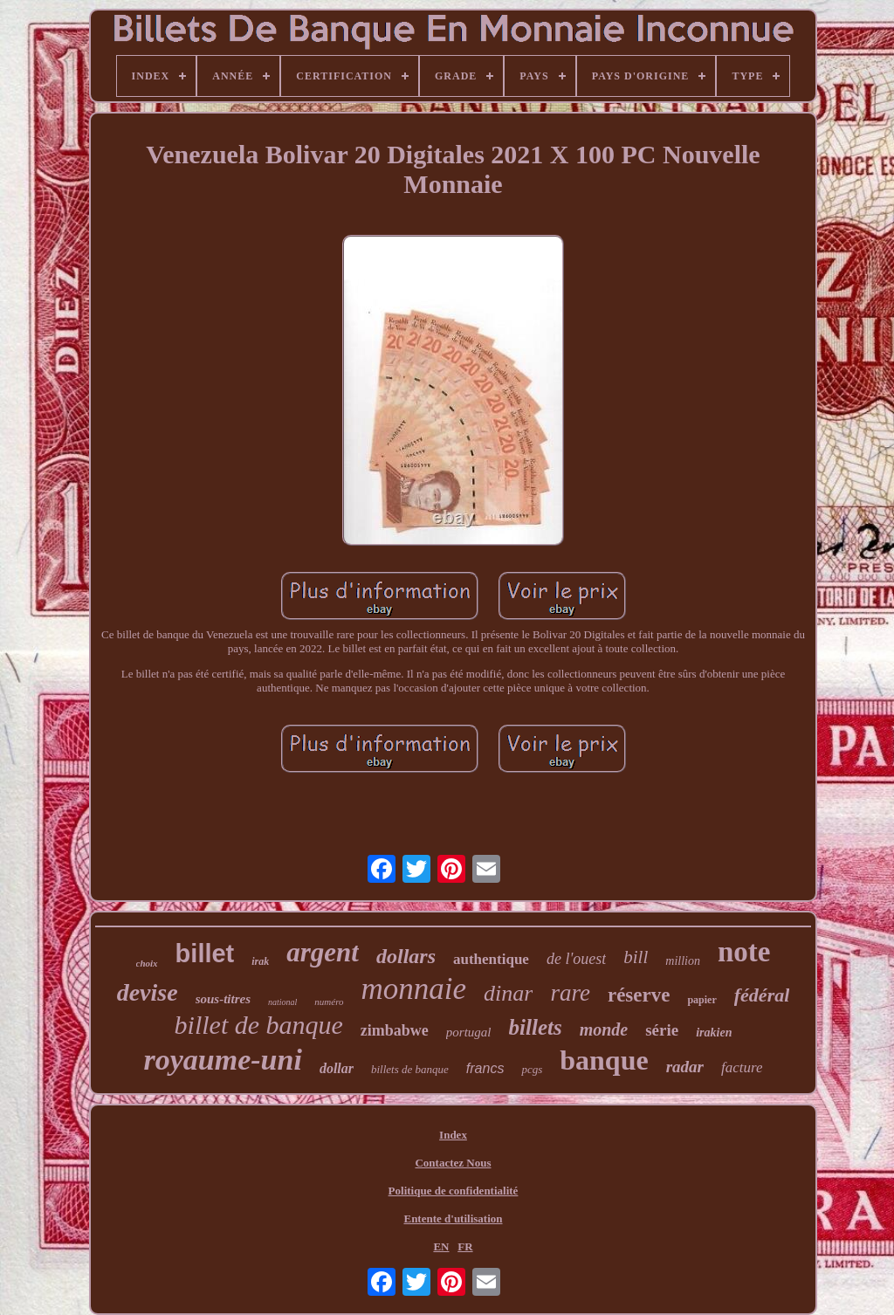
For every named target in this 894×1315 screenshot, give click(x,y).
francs (485, 1068)
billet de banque (259, 1024)
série (661, 1030)
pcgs (531, 1069)
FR (464, 1246)
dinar (508, 993)
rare (570, 993)
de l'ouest (576, 958)
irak (260, 961)
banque (604, 1060)
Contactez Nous (453, 1162)
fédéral (762, 995)
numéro (328, 1001)
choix (147, 963)
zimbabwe (395, 1030)
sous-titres (223, 999)
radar (685, 1066)
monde (604, 1029)
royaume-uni (223, 1059)
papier (701, 1000)
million (682, 960)
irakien (714, 1032)
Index (453, 1134)
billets (535, 1027)
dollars (406, 956)
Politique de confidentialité (454, 1190)
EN (441, 1246)
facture (742, 1067)
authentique (491, 959)
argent (322, 952)
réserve (639, 995)
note (744, 951)
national (282, 1002)
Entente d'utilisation (452, 1218)
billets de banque (410, 1069)
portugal (469, 1032)
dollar (337, 1068)
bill (635, 957)
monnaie (414, 989)
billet (205, 953)
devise (147, 992)
